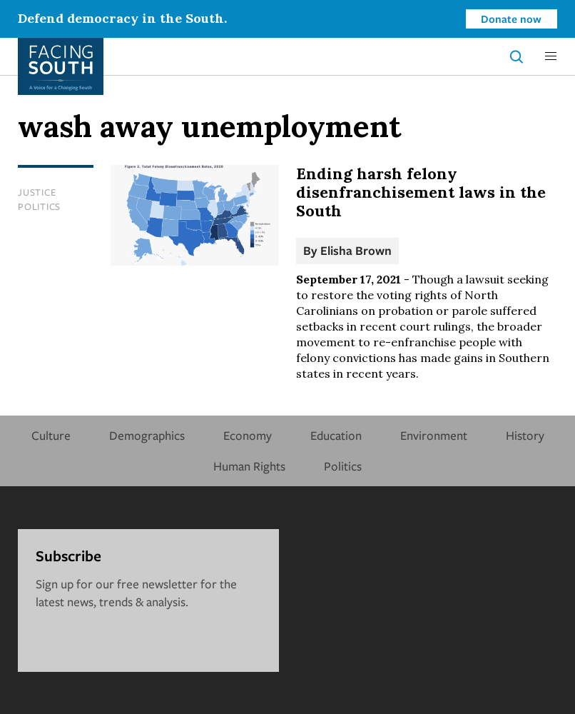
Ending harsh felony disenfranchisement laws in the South (421, 192)
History (525, 435)
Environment (433, 435)
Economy (247, 435)
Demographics (147, 435)
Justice (37, 192)
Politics (39, 206)
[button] (550, 56)
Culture (51, 435)
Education (336, 435)
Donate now (511, 18)
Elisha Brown (356, 250)
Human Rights (249, 466)
